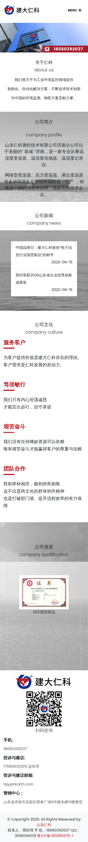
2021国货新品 (44, 612)
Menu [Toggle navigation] (74, 10)
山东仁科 (44, 824)
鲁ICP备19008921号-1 (55, 835)
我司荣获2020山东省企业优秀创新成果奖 (44, 279)
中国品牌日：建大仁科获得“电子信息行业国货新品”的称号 (44, 251)
